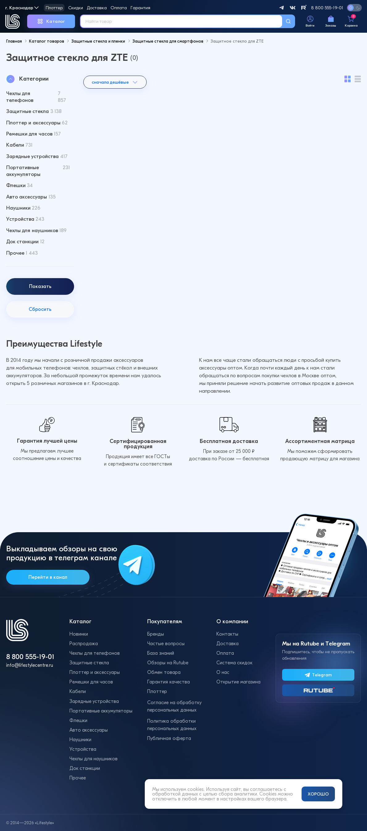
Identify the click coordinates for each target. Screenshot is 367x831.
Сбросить (40, 318)
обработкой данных (175, 793)
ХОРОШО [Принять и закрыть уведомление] (318, 793)
